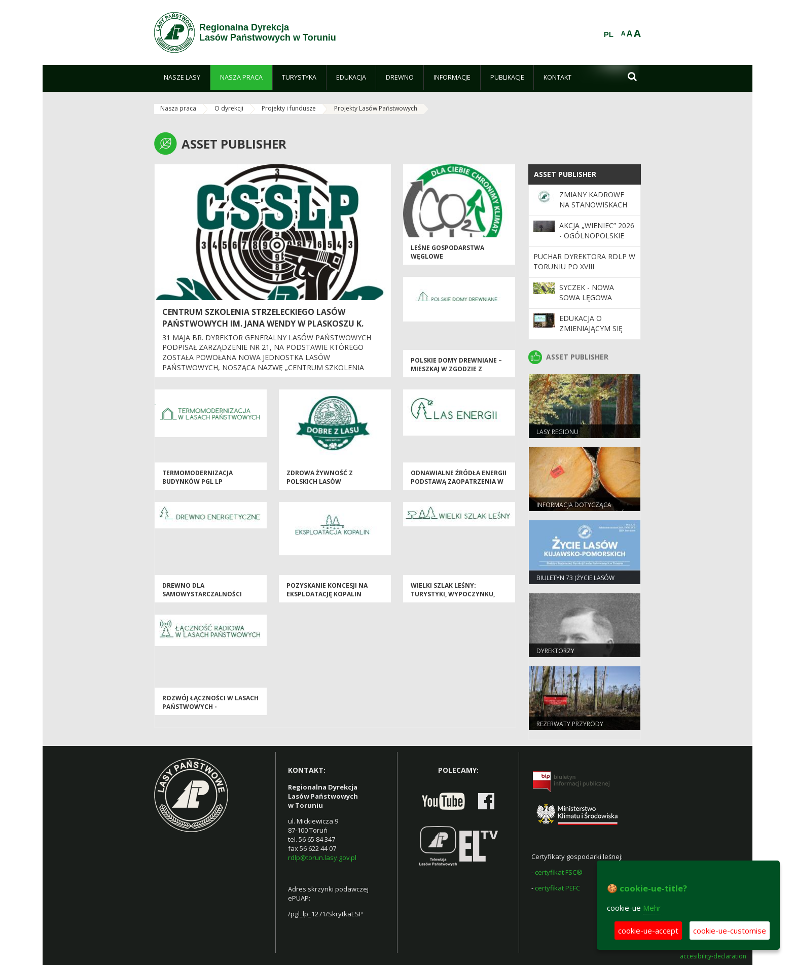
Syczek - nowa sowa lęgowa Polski (586, 297)
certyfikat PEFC (557, 887)
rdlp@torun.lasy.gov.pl (322, 857)
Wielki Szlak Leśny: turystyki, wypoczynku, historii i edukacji (453, 594)
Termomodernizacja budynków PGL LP (197, 477)
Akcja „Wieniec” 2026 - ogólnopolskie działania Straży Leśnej (596, 241)
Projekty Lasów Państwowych (375, 108)
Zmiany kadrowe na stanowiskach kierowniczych (593, 205)
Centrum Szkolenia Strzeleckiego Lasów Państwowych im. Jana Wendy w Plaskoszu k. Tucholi (263, 323)
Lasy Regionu (557, 431)
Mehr (652, 908)
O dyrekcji (228, 108)
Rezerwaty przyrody (569, 724)
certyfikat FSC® (559, 872)
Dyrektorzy (555, 651)
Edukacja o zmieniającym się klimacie (591, 328)
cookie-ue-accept (648, 930)
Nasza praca (178, 108)
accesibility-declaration (713, 956)
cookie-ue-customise (729, 930)
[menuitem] (182, 77)
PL (608, 34)
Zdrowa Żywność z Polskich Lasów (319, 477)
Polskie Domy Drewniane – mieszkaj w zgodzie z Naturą (456, 369)
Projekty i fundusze (289, 108)
